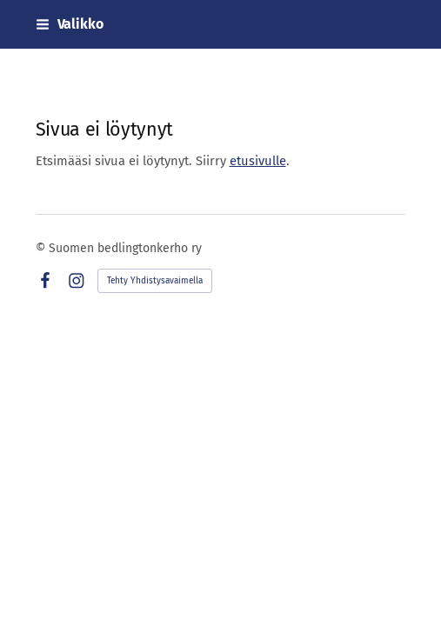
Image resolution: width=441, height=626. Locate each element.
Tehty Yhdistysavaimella (155, 281)
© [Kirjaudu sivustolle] (42, 248)
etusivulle (258, 161)
